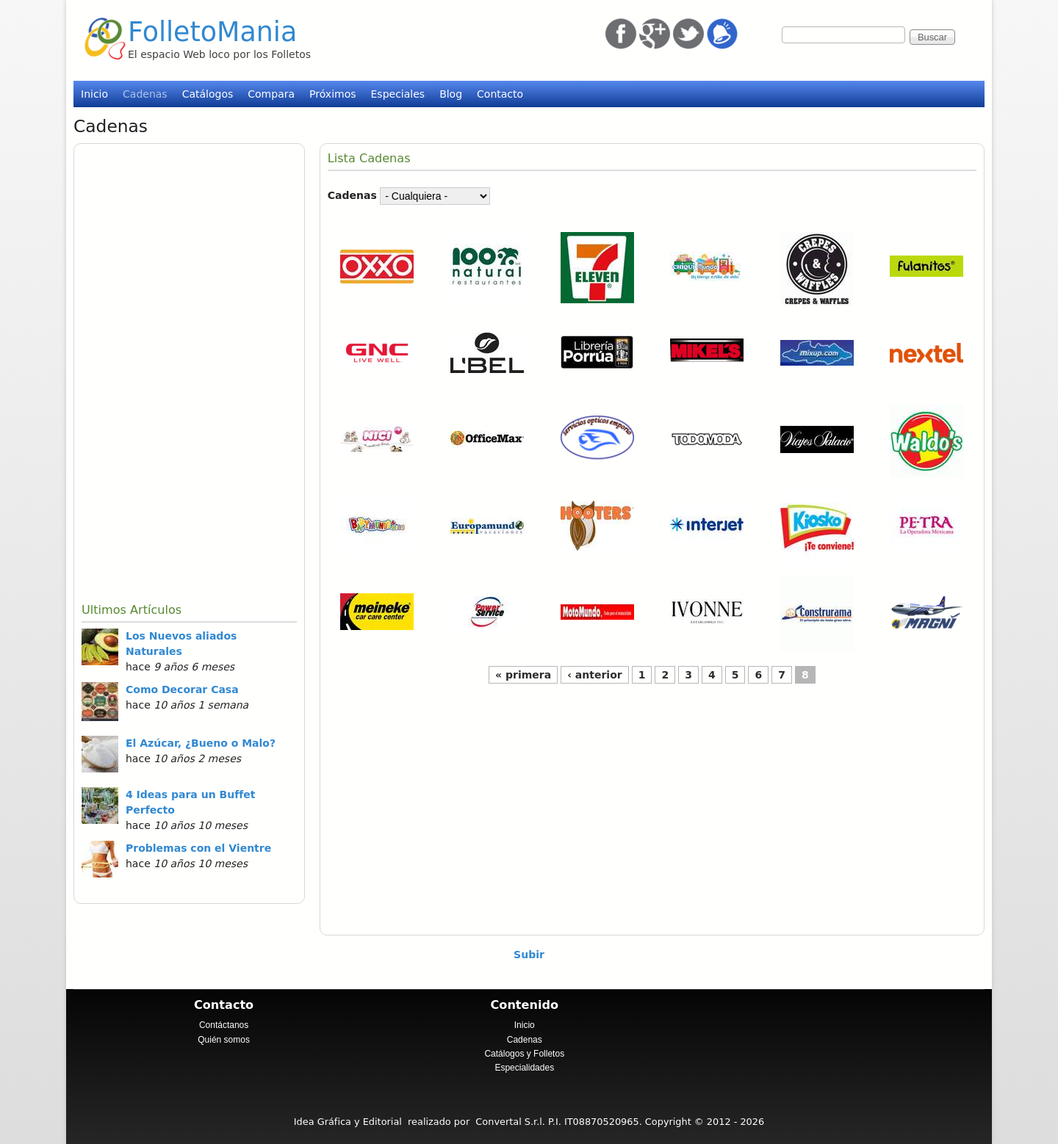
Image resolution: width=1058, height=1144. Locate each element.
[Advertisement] (189, 371)
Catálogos (208, 94)
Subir (529, 954)
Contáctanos (223, 1025)
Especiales (398, 94)
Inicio (94, 94)
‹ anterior (594, 675)
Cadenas (145, 94)
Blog (450, 94)
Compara (271, 94)
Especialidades (524, 1067)
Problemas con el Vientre (198, 848)
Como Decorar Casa (182, 689)
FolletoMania (212, 32)
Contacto (500, 94)
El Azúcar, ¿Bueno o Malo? (201, 743)
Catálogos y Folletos (524, 1054)
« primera (523, 675)
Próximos (332, 94)
